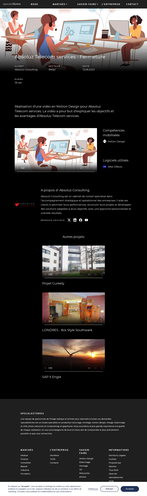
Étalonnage (84, 462)
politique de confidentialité (41, 492)
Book (34, 4)
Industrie (25, 470)
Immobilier (26, 463)
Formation (25, 474)
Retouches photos (84, 475)
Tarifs (52, 459)
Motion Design (86, 458)
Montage (83, 466)
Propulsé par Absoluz (115, 465)
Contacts (54, 463)
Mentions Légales (117, 455)
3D (80, 469)
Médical (24, 455)
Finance (24, 459)
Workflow (54, 455)
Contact (132, 4)
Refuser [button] (109, 489)
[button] (59, 4)
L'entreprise (111, 4)
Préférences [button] (93, 489)
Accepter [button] (130, 489)
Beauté (24, 466)
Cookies (112, 459)
